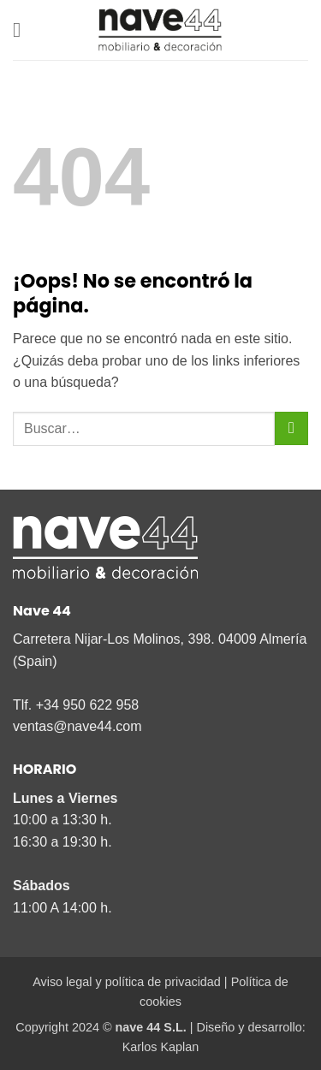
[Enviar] (291, 428)
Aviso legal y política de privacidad (127, 982)
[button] (23, 30)
